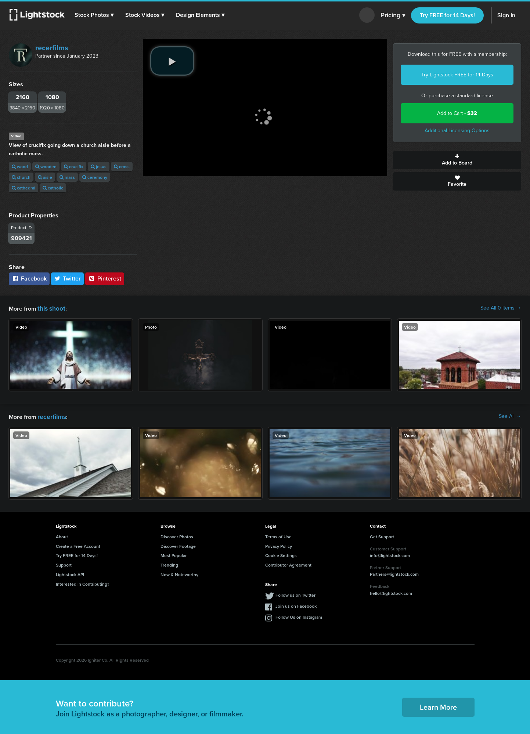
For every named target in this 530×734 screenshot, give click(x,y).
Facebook (29, 278)
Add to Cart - (457, 113)
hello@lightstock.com (391, 592)
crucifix (73, 166)
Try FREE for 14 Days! (447, 15)
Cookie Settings (281, 554)
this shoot (50, 308)
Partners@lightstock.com (394, 573)
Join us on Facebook (296, 604)
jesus (99, 166)
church (21, 177)
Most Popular (174, 554)
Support (64, 563)
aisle (45, 177)
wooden (46, 166)
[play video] (172, 61)
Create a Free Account (78, 545)
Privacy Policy (278, 545)
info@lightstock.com (390, 554)
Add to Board (457, 160)
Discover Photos (177, 535)
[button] (95, 15)
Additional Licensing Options (457, 130)
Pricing (393, 15)
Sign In (506, 15)
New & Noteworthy (179, 573)
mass (67, 177)
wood (20, 166)
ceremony (94, 177)
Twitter (67, 278)
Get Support (382, 535)
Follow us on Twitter (295, 593)
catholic (53, 188)
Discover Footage (178, 545)
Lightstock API (70, 573)
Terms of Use (278, 535)
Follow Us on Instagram (298, 615)
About (62, 535)
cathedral (23, 188)
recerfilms (51, 47)
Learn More (438, 705)
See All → (510, 415)
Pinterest (104, 278)
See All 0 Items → (500, 308)
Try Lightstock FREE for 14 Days (457, 75)
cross (122, 166)
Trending (169, 563)
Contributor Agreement (288, 563)
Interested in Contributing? (82, 582)
